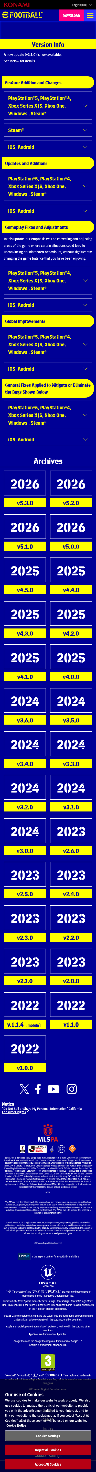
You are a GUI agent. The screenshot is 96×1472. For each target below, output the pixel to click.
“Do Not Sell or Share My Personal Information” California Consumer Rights (42, 1110)
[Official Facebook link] (38, 1089)
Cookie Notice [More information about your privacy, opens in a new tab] (16, 1429)
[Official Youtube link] (53, 1089)
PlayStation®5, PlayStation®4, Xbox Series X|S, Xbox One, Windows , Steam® (39, 105)
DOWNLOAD (71, 15)
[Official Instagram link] (72, 1089)
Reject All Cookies (48, 1454)
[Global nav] (90, 15)
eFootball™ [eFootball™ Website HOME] (22, 15)
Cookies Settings (48, 1440)
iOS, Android (21, 146)
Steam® (16, 130)
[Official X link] (24, 1089)
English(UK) (79, 4)
